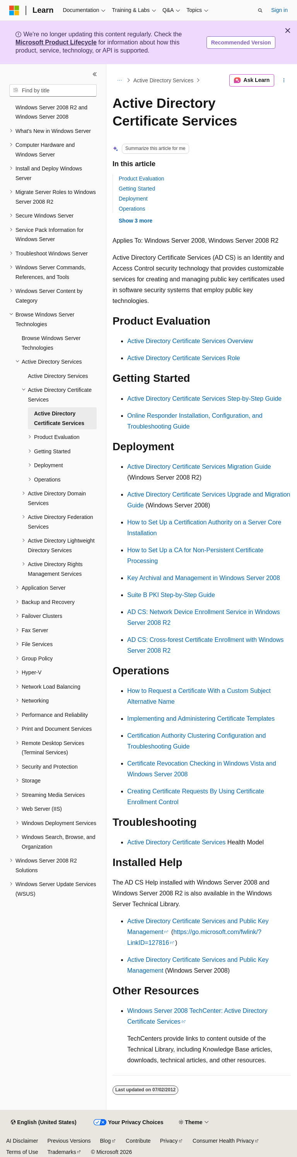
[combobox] (53, 90)
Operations (132, 209)
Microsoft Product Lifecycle (56, 42)
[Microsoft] (14, 10)
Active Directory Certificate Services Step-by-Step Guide (204, 398)
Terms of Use (22, 1152)
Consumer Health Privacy (223, 1141)
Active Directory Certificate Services (176, 842)
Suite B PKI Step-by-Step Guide (171, 595)
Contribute (138, 1141)
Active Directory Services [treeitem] (58, 376)
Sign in (279, 10)
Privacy (169, 1141)
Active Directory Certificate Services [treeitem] (59, 418)
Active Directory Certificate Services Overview (190, 341)
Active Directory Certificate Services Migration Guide (199, 466)
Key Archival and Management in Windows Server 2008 (203, 578)
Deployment (133, 199)
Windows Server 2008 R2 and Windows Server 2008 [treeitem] (51, 112)
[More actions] (284, 80)
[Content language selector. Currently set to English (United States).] (43, 1122)
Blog (105, 1141)
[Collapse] (95, 74)
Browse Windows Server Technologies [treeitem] (51, 343)
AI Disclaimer (22, 1141)
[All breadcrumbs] (119, 80)
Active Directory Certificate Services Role (183, 358)
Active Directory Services (163, 80)
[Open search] (260, 10)
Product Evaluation (141, 178)
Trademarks (61, 1152)
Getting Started (137, 188)
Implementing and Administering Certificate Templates (201, 718)
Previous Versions (68, 1141)
